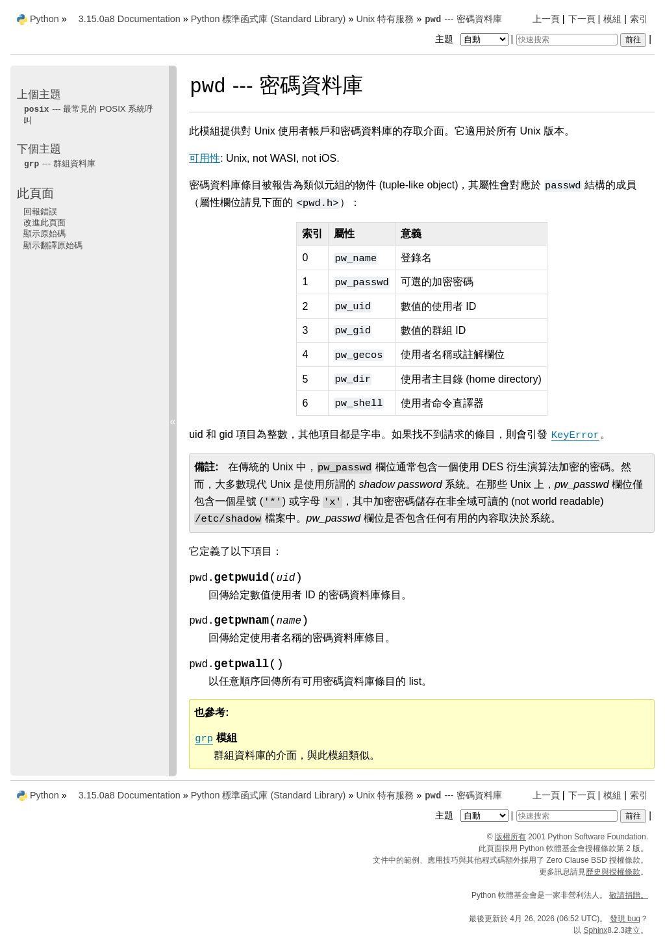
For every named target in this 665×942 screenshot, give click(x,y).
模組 (612, 19)
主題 (473, 39)
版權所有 (510, 836)
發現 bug (625, 918)
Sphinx (596, 930)
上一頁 (546, 19)
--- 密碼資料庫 (462, 19)
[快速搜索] (567, 39)
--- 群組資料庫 (59, 163)
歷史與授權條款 (613, 871)
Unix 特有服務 (385, 19)
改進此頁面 (44, 222)
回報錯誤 (40, 211)
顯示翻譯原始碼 (52, 245)
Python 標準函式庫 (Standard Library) (268, 19)
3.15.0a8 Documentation (130, 19)
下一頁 (582, 19)
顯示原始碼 (44, 233)
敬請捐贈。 (628, 895)
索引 (639, 19)
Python (44, 19)
